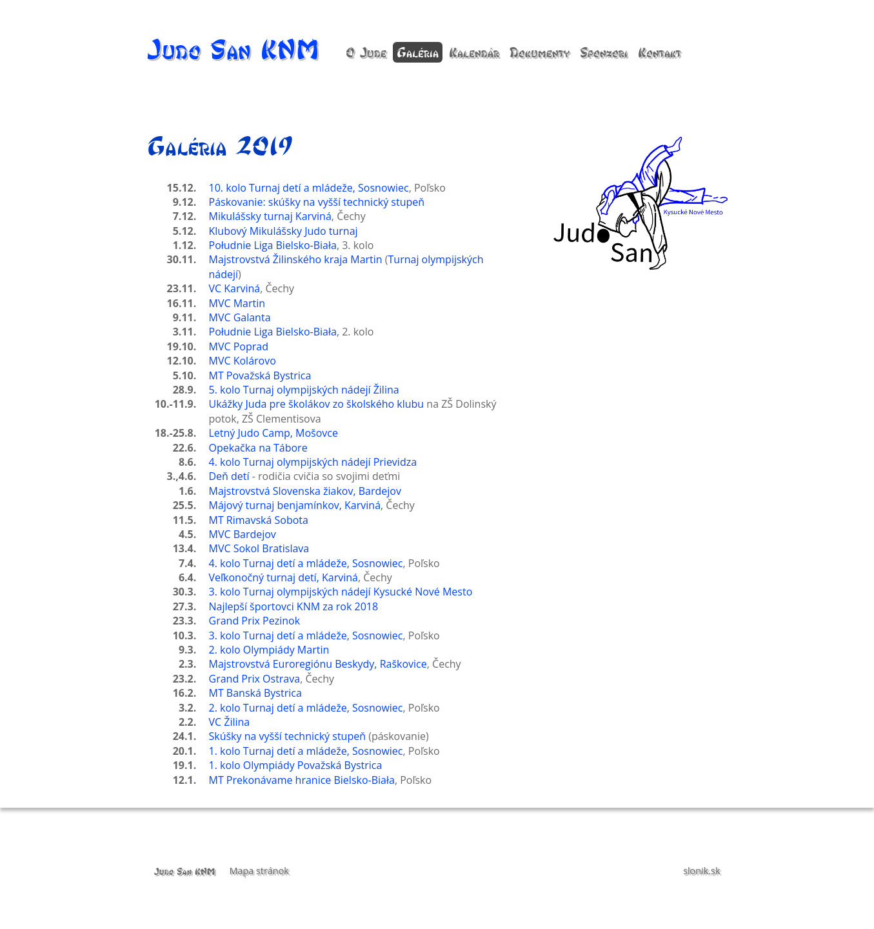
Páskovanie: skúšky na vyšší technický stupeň (317, 202)
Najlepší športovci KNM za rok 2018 (294, 606)
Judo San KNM (233, 49)
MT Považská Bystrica (260, 375)
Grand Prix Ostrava (255, 679)
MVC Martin (237, 303)
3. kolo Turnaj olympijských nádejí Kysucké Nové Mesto (341, 591)
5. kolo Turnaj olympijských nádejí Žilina (304, 390)
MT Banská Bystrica (255, 693)
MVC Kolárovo (242, 361)
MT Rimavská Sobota (258, 520)
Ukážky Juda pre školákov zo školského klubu (316, 404)
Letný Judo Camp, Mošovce (273, 433)
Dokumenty (540, 52)
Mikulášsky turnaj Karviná (270, 216)
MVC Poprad (238, 346)
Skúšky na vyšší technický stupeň (287, 736)
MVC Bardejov (242, 534)
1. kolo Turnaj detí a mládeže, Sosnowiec (306, 751)
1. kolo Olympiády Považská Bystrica (295, 765)
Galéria (418, 52)
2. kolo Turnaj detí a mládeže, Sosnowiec (306, 708)
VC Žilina (229, 722)
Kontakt (659, 52)
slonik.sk (701, 870)
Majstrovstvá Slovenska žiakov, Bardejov (305, 491)
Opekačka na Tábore (258, 448)
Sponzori (604, 52)
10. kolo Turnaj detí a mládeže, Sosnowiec (309, 188)
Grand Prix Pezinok (255, 621)
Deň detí (229, 476)
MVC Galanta (240, 317)
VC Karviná (235, 288)
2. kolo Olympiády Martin (269, 650)
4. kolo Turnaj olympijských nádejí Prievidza (313, 462)
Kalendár (474, 52)
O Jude (366, 52)
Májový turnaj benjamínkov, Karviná (295, 505)
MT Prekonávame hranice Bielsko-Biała (302, 780)
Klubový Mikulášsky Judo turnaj (283, 231)
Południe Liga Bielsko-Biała (273, 245)
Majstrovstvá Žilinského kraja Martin (295, 259)
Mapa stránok (259, 870)
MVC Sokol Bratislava (259, 548)
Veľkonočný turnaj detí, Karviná (283, 577)
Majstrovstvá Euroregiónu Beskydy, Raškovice (318, 664)
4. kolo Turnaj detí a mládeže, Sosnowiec (306, 563)
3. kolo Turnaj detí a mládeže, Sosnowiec (306, 635)
